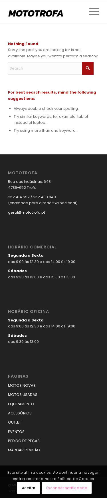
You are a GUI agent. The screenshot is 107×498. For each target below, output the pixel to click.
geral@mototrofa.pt (26, 212)
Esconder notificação (66, 487)
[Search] (51, 68)
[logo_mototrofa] (44, 11)
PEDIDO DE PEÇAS (24, 441)
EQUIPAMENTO (21, 404)
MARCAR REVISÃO (24, 450)
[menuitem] (91, 11)
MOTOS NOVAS (22, 385)
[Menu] (91, 11)
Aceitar (28, 487)
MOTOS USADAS (22, 394)
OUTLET (14, 422)
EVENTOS (16, 431)
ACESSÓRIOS (20, 413)
